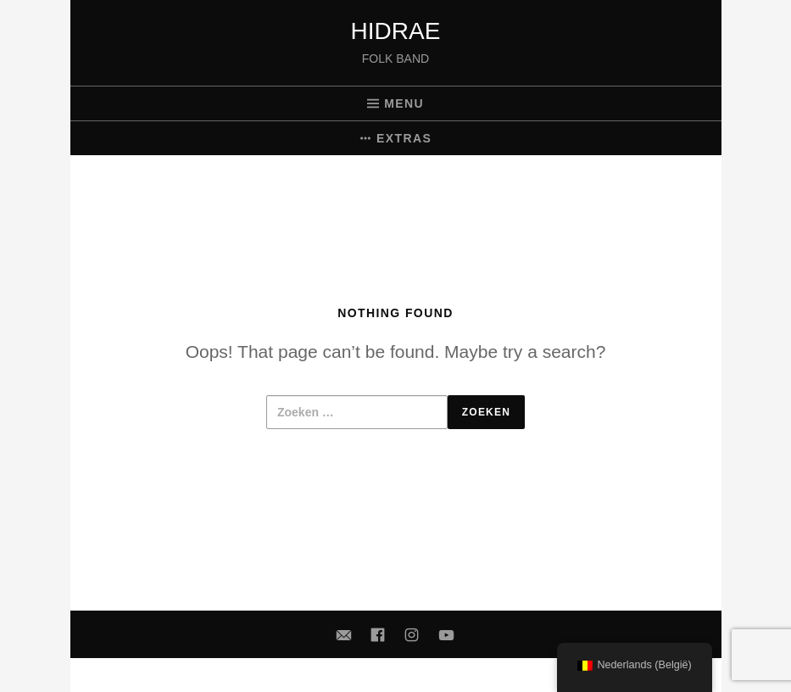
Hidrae (396, 31)
